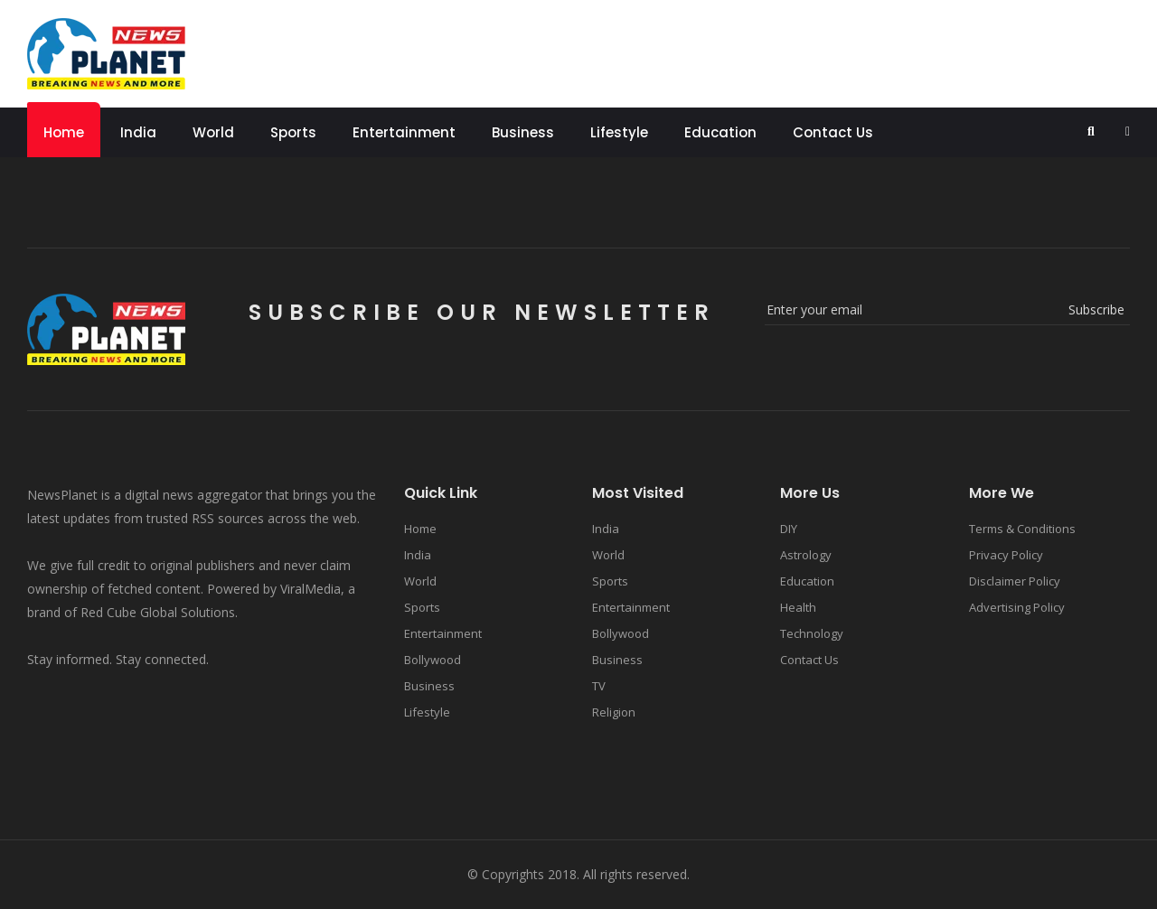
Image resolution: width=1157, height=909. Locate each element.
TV (599, 686)
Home (63, 132)
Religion (613, 712)
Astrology (806, 555)
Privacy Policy (1006, 555)
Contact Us (833, 132)
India (138, 132)
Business (523, 132)
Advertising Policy (1017, 607)
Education (720, 132)
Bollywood (432, 659)
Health (798, 607)
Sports (293, 132)
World (213, 132)
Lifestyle (619, 132)
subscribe (1096, 309)
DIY (788, 528)
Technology (811, 633)
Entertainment (404, 132)
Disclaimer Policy (1014, 581)
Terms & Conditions (1022, 528)
